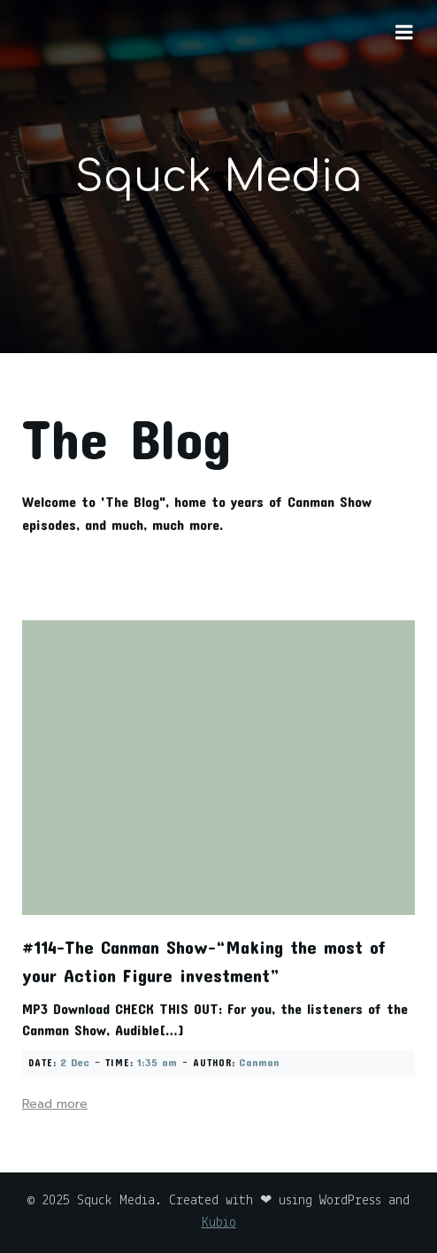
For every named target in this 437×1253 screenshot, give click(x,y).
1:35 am (157, 1062)
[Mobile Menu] (404, 33)
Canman (259, 1062)
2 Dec (74, 1062)
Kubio (219, 1223)
